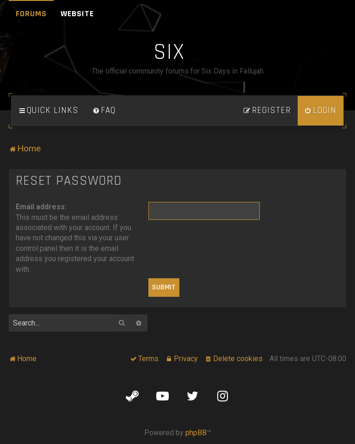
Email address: (41, 206)
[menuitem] (104, 110)
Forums (31, 13)
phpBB (196, 432)
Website (77, 13)
